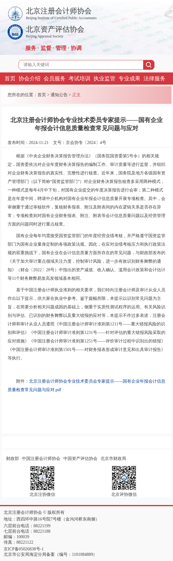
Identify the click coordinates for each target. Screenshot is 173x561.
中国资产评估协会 (80, 458)
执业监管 (104, 78)
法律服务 (154, 78)
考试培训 (79, 78)
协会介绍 (30, 78)
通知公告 (59, 95)
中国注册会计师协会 (41, 458)
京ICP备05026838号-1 (24, 549)
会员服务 (54, 78)
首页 (10, 78)
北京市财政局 (113, 458)
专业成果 (129, 78)
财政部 (12, 458)
